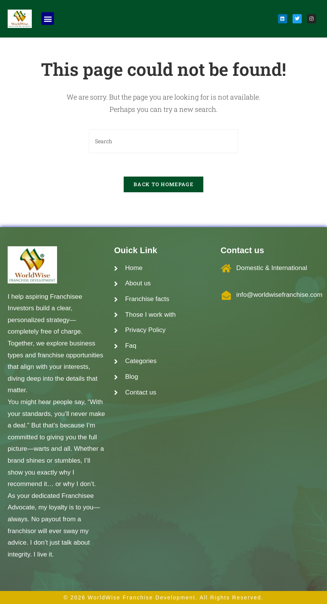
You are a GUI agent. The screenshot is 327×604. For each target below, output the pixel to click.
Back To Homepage (163, 184)
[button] (47, 18)
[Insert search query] (163, 141)
